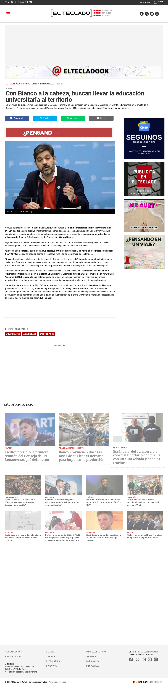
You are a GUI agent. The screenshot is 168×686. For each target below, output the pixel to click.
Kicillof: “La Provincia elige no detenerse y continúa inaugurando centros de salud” (62, 502)
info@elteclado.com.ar (147, 652)
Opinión (91, 656)
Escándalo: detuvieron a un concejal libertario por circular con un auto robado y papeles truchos (137, 457)
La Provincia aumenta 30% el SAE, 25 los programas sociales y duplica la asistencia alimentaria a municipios (62, 537)
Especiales (92, 666)
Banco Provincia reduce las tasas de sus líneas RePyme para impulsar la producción (81, 456)
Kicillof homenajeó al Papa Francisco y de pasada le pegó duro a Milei (144, 536)
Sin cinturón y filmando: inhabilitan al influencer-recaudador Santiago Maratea (103, 537)
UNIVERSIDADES (13, 334)
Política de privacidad (57, 682)
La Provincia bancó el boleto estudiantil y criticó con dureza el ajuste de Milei (143, 502)
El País (49, 652)
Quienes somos (13, 652)
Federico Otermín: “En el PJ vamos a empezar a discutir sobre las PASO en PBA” (104, 502)
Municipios (52, 656)
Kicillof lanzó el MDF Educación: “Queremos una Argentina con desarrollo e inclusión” (20, 502)
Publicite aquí (13, 656)
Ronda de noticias (96, 652)
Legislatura (52, 661)
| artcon (144, 682)
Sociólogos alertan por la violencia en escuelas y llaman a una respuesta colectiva (23, 537)
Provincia (51, 666)
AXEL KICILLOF (29, 334)
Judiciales (92, 661)
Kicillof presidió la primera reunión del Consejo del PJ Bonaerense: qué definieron (27, 456)
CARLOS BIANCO (47, 334)
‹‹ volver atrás (59, 345)
